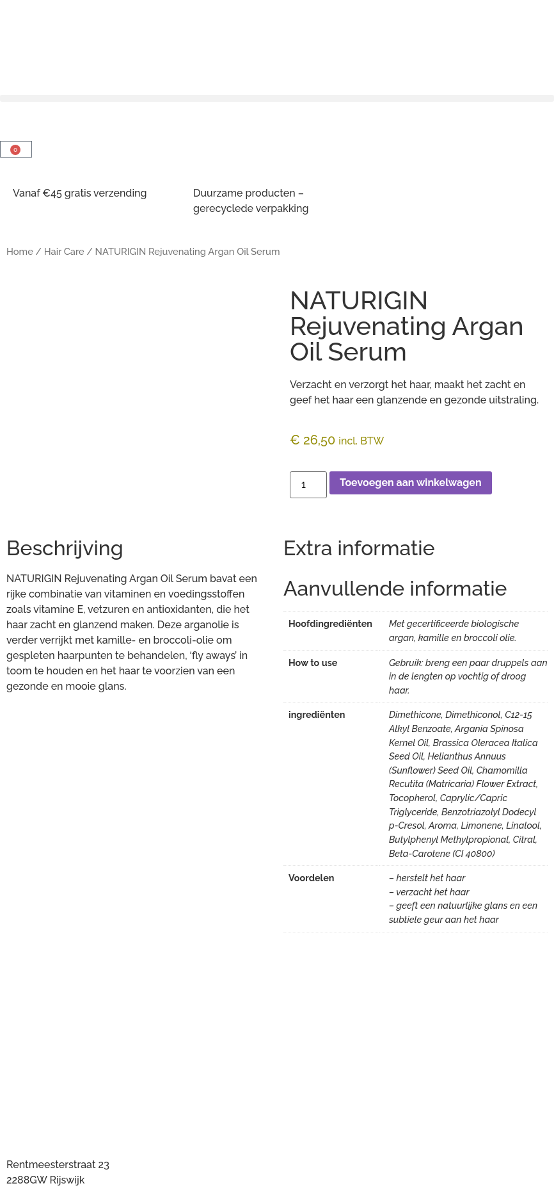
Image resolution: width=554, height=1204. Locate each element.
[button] (277, 98)
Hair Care (64, 251)
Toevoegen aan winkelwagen (411, 482)
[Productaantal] (308, 484)
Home (19, 251)
